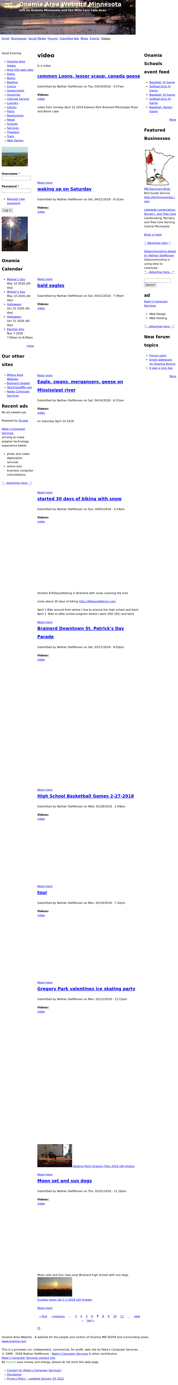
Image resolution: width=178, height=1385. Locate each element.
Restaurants (15, 115)
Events (94, 38)
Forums (53, 38)
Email (5, 38)
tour (42, 892)
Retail (11, 119)
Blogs (84, 38)
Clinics (11, 86)
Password (10, 186)
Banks (11, 78)
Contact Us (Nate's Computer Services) (34, 1370)
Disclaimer (14, 1374)
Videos (105, 38)
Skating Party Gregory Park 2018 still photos (86, 1166)
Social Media (37, 38)
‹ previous (58, 1316)
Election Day (16, 329)
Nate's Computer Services (70, 1353)
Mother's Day (16, 279)
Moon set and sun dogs (64, 1180)
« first (43, 1316)
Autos (11, 74)
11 (122, 1316)
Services (13, 128)
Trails (10, 136)
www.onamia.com (14, 1341)
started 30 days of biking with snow (79, 498)
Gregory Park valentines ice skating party (86, 988)
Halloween (14, 304)
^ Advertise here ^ (157, 243)
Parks (10, 111)
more (30, 346)
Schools (12, 124)
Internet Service (18, 99)
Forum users (158, 355)
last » (91, 1320)
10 (115, 1316)
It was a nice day (161, 368)
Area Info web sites (20, 70)
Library (12, 107)
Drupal (23, 420)
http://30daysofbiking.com (97, 601)
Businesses (19, 38)
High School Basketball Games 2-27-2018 (85, 796)
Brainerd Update (18, 383)
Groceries (13, 94)
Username (11, 173)
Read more (44, 182)
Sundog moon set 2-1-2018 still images (64, 1299)
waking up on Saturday (64, 189)
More (172, 119)
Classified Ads (69, 38)
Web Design (15, 140)
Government (15, 90)
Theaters (13, 132)
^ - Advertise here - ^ (17, 483)
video (41, 99)
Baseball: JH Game (162, 94)
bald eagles (50, 285)
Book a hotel (152, 234)
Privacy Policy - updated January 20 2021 (35, 1378)
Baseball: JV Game (162, 82)
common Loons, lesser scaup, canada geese (88, 76)
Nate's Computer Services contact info (28, 1358)
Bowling (12, 82)
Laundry (12, 103)
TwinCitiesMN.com (19, 387)
